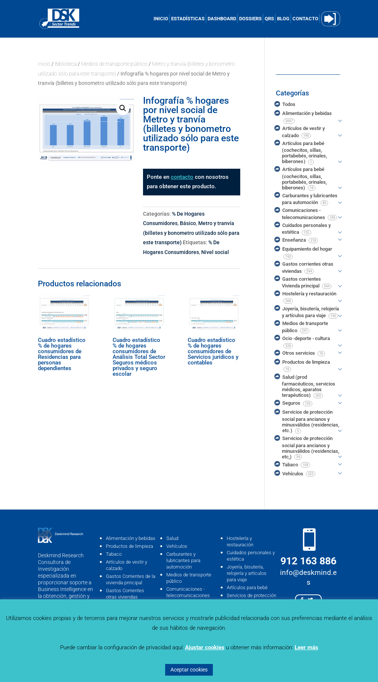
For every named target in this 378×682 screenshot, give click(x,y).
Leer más (306, 647)
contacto (182, 177)
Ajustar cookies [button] (204, 647)
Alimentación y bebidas (130, 538)
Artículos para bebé (247, 587)
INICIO (161, 18)
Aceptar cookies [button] (189, 670)
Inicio (44, 64)
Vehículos (176, 546)
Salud (172, 538)
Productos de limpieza (129, 546)
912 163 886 (308, 561)
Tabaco (114, 554)
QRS (269, 18)
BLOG (283, 18)
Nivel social (215, 252)
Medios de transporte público (114, 64)
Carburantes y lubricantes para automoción (183, 560)
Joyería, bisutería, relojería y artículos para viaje (247, 573)
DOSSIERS (250, 18)
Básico (188, 223)
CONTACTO (305, 18)
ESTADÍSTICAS (188, 18)
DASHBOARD (222, 18)
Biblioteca (66, 64)
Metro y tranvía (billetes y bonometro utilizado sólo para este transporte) (191, 232)
